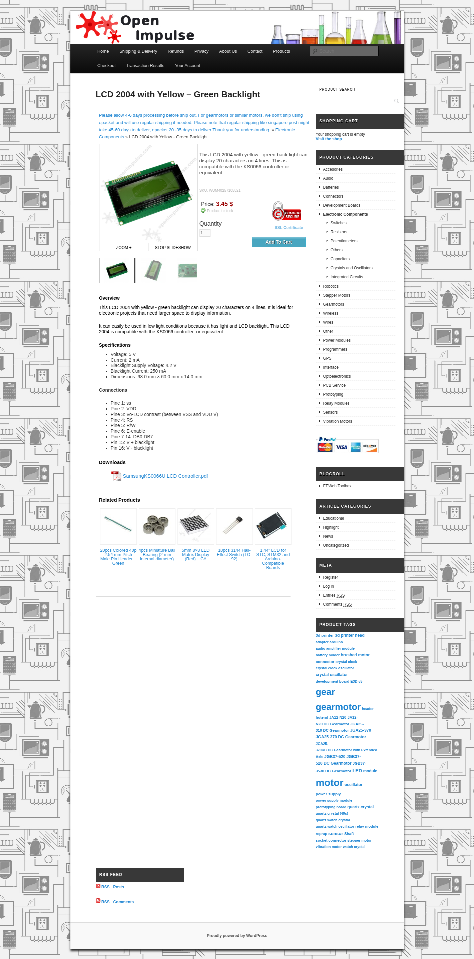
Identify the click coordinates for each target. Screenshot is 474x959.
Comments (337, 604)
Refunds (176, 51)
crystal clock (346, 662)
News (328, 536)
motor (330, 782)
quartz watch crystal (333, 820)
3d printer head (350, 635)
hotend (322, 717)
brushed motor (355, 655)
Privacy (201, 51)
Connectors (333, 196)
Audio (328, 178)
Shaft (349, 834)
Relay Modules (336, 403)
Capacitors (340, 259)
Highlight (331, 527)
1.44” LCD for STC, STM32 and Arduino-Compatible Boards (273, 559)
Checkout (106, 65)
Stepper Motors (337, 295)
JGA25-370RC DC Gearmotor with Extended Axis (347, 750)
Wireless (331, 313)
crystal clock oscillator (335, 668)
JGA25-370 (360, 730)
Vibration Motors (337, 421)
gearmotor (338, 707)
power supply (328, 794)
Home (103, 51)
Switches (339, 223)
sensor (335, 833)
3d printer (325, 635)
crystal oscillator (332, 674)
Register (330, 577)
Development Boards (342, 205)
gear (325, 692)
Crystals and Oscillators (352, 268)
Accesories (333, 169)
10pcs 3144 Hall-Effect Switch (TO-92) (234, 554)
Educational (333, 518)
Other (328, 331)
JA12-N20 (337, 717)
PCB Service (334, 385)
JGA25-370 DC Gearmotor (341, 737)
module (370, 771)
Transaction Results (145, 65)
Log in (328, 586)
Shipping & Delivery (138, 51)
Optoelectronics (337, 376)
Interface (331, 367)
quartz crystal (361, 807)
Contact (255, 51)
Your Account (187, 65)
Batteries (331, 187)
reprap (321, 834)
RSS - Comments (117, 901)
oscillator (354, 784)
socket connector (331, 840)
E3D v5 (356, 681)
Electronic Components (345, 214)
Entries (334, 595)
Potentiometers (344, 241)
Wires (328, 322)
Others (337, 250)
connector (325, 661)
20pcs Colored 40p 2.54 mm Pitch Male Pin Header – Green (118, 557)
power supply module (334, 800)
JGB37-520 (334, 756)
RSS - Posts (112, 887)
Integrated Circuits (347, 277)
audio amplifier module (335, 648)
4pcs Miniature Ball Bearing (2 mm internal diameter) (157, 554)
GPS (327, 358)
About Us (228, 51)
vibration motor (329, 847)
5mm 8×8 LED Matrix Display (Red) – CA (195, 554)
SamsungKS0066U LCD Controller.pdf (165, 475)
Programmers (335, 349)
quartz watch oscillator (335, 826)
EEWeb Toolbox (337, 486)
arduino (336, 642)
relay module (366, 826)
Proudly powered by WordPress (237, 935)
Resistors (339, 232)
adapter (322, 642)
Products (281, 51)
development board (333, 681)
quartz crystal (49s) (332, 813)
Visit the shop (329, 139)
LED (357, 770)
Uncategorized (336, 545)
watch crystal (354, 847)
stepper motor (360, 840)
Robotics (331, 286)
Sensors (330, 412)
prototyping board (331, 807)
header (368, 709)
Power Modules (337, 340)
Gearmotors (333, 304)
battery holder (328, 655)
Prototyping (333, 394)
